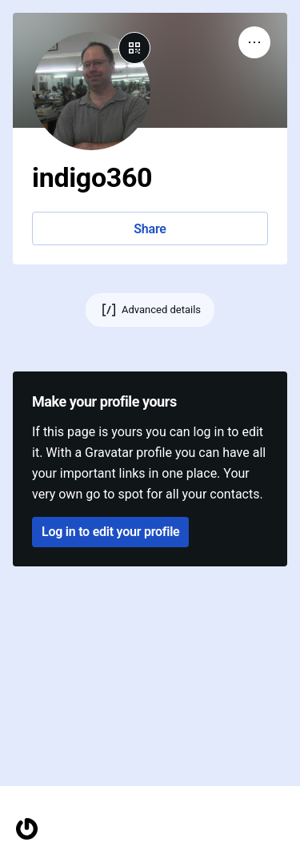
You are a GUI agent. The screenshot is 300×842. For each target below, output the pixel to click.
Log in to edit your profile (110, 531)
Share (150, 228)
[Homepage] (27, 829)
